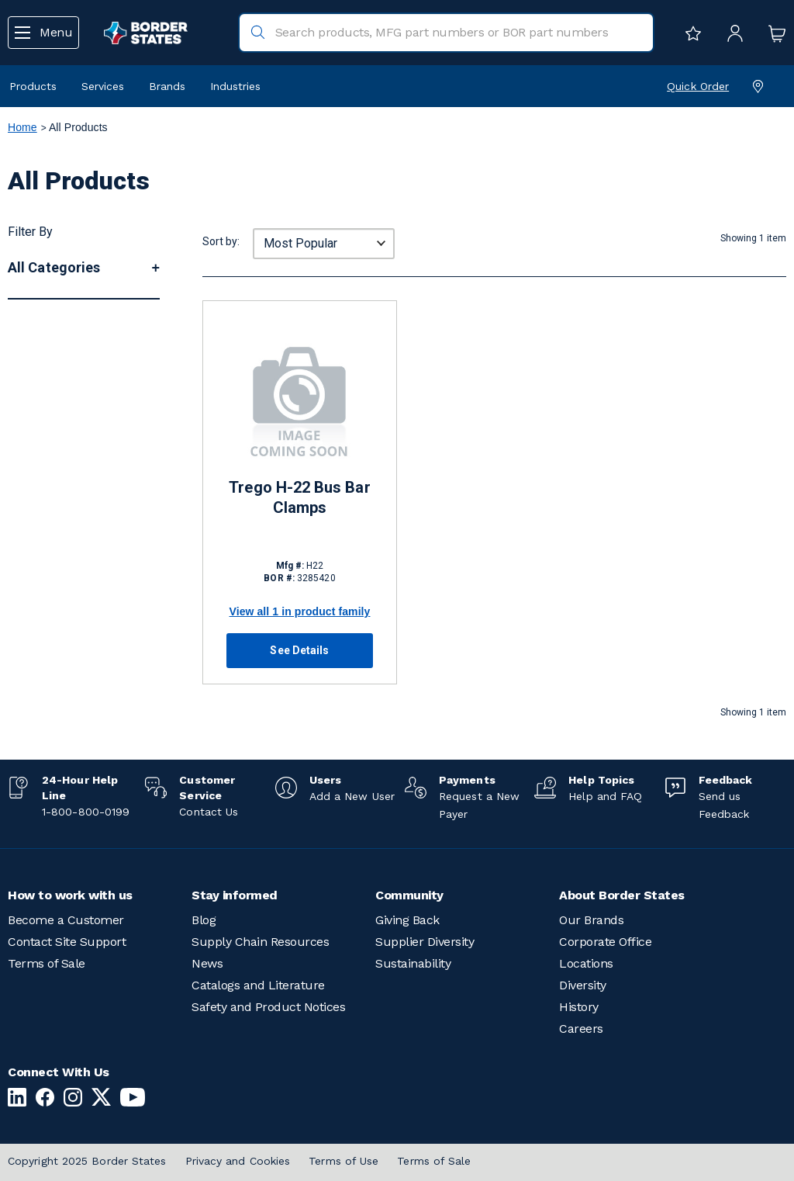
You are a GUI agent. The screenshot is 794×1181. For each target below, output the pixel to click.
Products (33, 86)
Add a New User (352, 796)
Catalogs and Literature (258, 985)
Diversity (582, 985)
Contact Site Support (67, 941)
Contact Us (208, 811)
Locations (586, 963)
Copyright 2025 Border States (87, 1161)
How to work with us (70, 895)
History (579, 1006)
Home (22, 127)
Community (409, 895)
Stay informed (235, 895)
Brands (167, 86)
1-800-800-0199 (85, 811)
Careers (581, 1028)
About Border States (622, 895)
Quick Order (698, 86)
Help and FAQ (605, 796)
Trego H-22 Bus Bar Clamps (299, 497)
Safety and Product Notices (268, 1006)
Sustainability (413, 963)
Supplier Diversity (424, 941)
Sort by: (221, 241)
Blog (204, 920)
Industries (235, 86)
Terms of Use (343, 1161)
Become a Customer (66, 920)
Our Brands (591, 920)
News (207, 963)
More (26, 434)
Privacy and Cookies (238, 1161)
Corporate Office (605, 941)
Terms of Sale (46, 963)
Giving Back (407, 920)
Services (102, 86)
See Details (299, 650)
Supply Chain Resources (260, 941)
